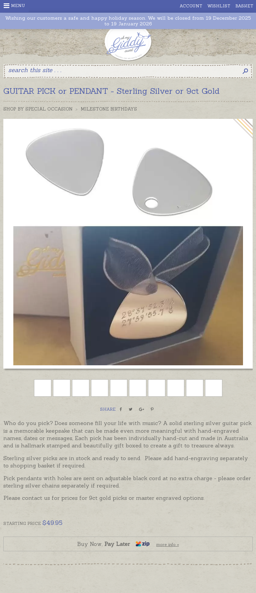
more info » (167, 544)
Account (191, 5)
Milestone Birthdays (109, 109)
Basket (244, 5)
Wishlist (218, 5)
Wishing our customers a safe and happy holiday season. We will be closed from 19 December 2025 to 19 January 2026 (128, 21)
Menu (14, 5)
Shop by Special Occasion (38, 109)
